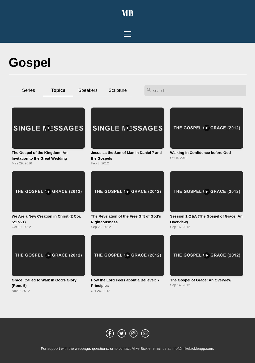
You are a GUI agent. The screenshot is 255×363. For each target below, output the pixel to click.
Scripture (118, 90)
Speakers (88, 90)
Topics (58, 90)
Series (28, 90)
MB (127, 12)
